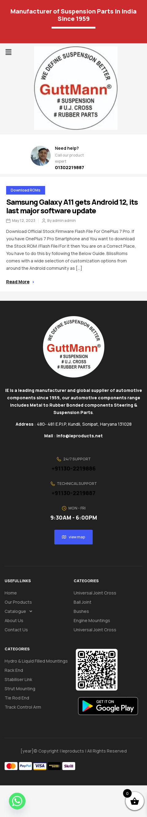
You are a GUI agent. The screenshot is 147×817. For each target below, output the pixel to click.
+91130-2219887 (73, 493)
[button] (8, 52)
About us (14, 620)
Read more (20, 282)
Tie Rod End (17, 698)
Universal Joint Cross (95, 593)
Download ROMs (26, 190)
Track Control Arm (23, 707)
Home (11, 593)
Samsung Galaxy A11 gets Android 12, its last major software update (72, 206)
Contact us (16, 630)
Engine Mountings (92, 620)
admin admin (64, 220)
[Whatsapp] (17, 801)
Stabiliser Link (18, 679)
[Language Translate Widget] (73, 28)
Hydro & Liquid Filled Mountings (36, 661)
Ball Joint (82, 602)
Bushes (81, 611)
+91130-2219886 (74, 468)
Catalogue (20, 611)
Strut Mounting (20, 688)
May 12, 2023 (23, 220)
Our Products (18, 602)
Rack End (14, 670)
